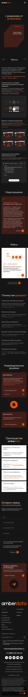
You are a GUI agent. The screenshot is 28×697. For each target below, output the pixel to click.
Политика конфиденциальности (14, 669)
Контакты (19, 612)
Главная (4, 609)
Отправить (14, 552)
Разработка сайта (14, 675)
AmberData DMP (6, 618)
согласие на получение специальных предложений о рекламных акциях (12, 546)
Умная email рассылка (7, 629)
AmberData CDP (6, 620)
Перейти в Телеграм (14, 575)
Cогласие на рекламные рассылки (14, 671)
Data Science (5, 627)
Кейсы (19, 615)
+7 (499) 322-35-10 (14, 653)
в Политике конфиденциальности (19, 690)
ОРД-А (3, 624)
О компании (20, 609)
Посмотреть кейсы (14, 283)
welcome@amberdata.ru (14, 649)
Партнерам (5, 612)
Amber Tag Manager (6, 622)
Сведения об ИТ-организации (14, 666)
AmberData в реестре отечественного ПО (14, 662)
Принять (22, 693)
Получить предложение (14, 390)
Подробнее (14, 394)
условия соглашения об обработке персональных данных (13, 641)
